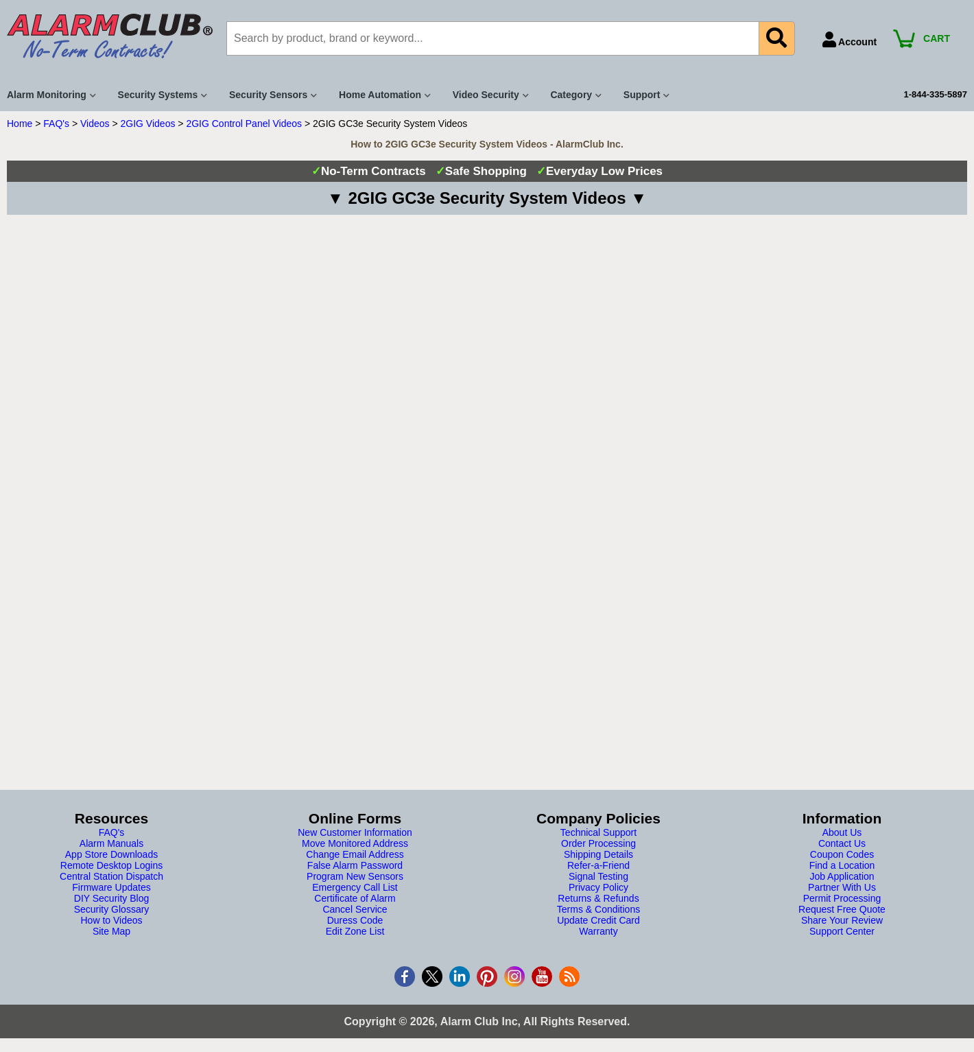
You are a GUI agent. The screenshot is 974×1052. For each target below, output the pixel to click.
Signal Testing (598, 876)
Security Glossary (112, 909)
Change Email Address (354, 854)
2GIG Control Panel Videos (244, 123)
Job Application (841, 876)
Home (19, 123)
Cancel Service (354, 909)
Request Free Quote (842, 909)
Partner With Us (842, 887)
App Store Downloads (111, 854)
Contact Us (842, 843)
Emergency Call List (355, 887)
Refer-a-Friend (598, 865)
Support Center (842, 931)
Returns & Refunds (598, 898)
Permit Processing (842, 898)
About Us (842, 832)
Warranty (598, 931)
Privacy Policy (598, 887)
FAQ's (56, 123)
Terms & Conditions (598, 909)
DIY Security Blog (111, 898)
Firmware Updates (111, 887)
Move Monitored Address (355, 843)
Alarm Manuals (111, 843)
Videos (95, 123)
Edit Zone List (355, 931)
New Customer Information (355, 832)
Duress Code (355, 920)
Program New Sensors (355, 876)
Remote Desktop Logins (111, 865)
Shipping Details (598, 854)
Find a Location (842, 865)
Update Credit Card (598, 920)
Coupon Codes (842, 854)
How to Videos (111, 920)
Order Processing (598, 843)
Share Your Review (842, 920)
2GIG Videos (148, 123)
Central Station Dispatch (111, 876)
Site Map (111, 931)
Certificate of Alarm (354, 898)
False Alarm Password (355, 865)
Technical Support (598, 832)
